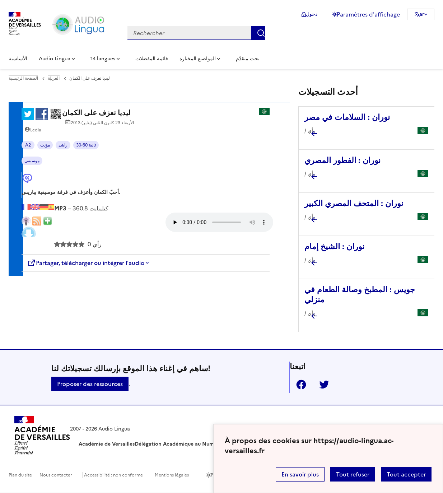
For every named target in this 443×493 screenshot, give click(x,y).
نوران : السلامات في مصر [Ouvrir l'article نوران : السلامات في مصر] (347, 117)
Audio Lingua (54, 58)
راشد (63, 145)
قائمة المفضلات (151, 58)
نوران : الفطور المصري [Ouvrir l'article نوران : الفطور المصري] (342, 160)
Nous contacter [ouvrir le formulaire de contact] (55, 475)
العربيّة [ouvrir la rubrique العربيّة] (54, 78)
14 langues (102, 58)
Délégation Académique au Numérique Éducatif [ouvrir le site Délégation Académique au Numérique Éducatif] (193, 444)
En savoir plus (300, 474)
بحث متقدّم (248, 58)
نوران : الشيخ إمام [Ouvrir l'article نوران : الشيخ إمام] (334, 246)
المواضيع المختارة (197, 58)
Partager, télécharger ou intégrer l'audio (85, 263)
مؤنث (45, 145)
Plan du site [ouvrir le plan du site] (20, 475)
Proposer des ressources (90, 384)
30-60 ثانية (86, 145)
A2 (28, 145)
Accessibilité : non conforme (113, 475)
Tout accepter (406, 474)
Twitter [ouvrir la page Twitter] (321, 384)
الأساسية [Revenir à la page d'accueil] (18, 58)
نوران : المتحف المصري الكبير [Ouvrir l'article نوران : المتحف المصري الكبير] (353, 203)
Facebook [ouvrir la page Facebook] (298, 384)
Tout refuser (352, 474)
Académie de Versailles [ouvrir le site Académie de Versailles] (107, 444)
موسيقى (31, 161)
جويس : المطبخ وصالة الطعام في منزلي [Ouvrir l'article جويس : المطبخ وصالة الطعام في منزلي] (359, 295)
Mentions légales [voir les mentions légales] (172, 475)
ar (421, 14)
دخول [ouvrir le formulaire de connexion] (311, 14)
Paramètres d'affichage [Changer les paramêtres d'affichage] (368, 14)
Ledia (35, 130)
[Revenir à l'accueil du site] (42, 436)
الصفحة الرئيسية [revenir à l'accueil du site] (23, 78)
